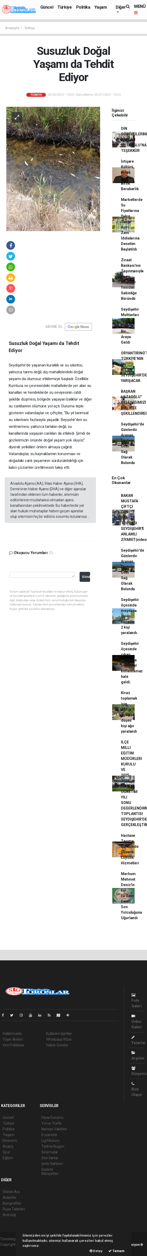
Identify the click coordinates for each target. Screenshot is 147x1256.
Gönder (86, 577)
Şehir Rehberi (52, 1164)
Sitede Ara (11, 1192)
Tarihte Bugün (52, 1146)
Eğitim (8, 1158)
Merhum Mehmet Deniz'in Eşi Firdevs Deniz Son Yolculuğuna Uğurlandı (131, 896)
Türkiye (64, 7)
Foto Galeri (136, 1000)
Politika (83, 7)
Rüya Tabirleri (13, 1209)
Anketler (9, 1197)
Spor (6, 1152)
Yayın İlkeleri (13, 1039)
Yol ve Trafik (51, 1123)
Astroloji (9, 1215)
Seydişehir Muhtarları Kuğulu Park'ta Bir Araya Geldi (130, 325)
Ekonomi (10, 1140)
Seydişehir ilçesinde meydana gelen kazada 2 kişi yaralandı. (130, 616)
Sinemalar (49, 1152)
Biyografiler (12, 1203)
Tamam (116, 1251)
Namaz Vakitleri (54, 1129)
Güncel (46, 7)
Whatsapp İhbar (59, 1039)
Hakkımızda (12, 1033)
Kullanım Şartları (59, 1033)
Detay (96, 1251)
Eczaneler (49, 1135)
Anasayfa (12, 28)
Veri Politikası (13, 1045)
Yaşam (100, 7)
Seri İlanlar (49, 1158)
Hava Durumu (52, 1117)
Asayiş (8, 1146)
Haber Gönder (57, 1045)
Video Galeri (136, 1021)
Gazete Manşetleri (49, 1171)
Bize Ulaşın (136, 1089)
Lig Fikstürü (50, 1140)
